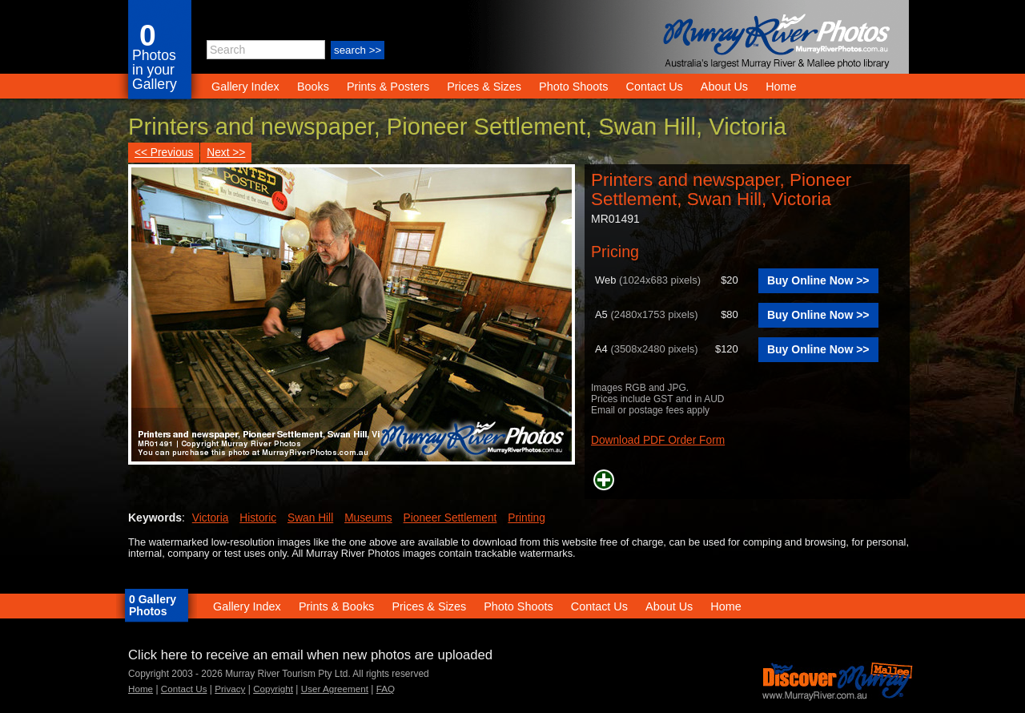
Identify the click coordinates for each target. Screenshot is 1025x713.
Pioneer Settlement (450, 518)
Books (313, 86)
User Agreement (334, 688)
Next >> (226, 153)
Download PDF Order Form (658, 440)
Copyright (273, 688)
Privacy (230, 688)
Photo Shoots (573, 86)
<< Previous (164, 153)
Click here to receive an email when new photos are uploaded (310, 655)
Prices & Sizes (484, 86)
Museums (368, 518)
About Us (724, 86)
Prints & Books (336, 606)
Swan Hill (310, 518)
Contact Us (654, 86)
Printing (526, 518)
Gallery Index (245, 86)
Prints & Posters (389, 86)
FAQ (385, 688)
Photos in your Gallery (154, 69)
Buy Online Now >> (818, 280)
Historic (257, 518)
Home (781, 86)
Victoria (210, 518)
